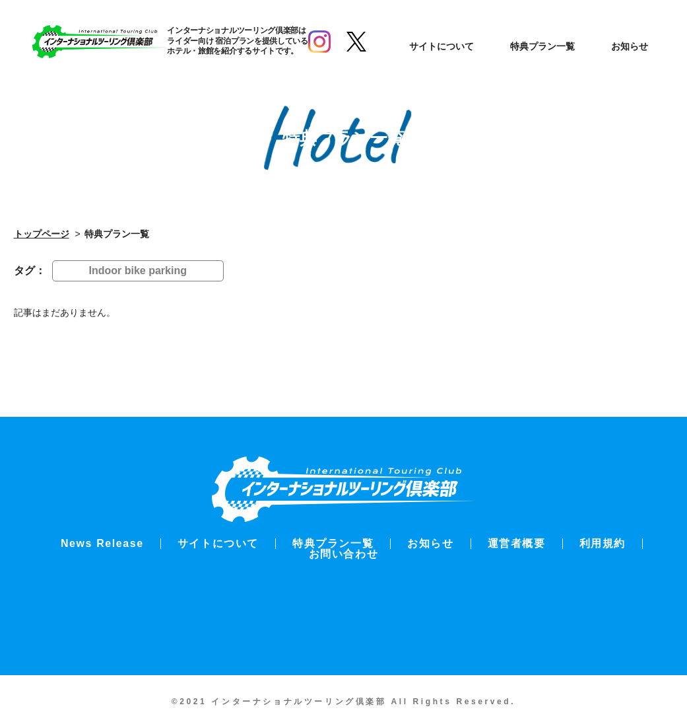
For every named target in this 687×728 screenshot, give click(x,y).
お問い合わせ (344, 554)
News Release (102, 543)
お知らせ (630, 46)
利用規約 (602, 543)
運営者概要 (517, 543)
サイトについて (442, 46)
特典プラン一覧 (543, 46)
